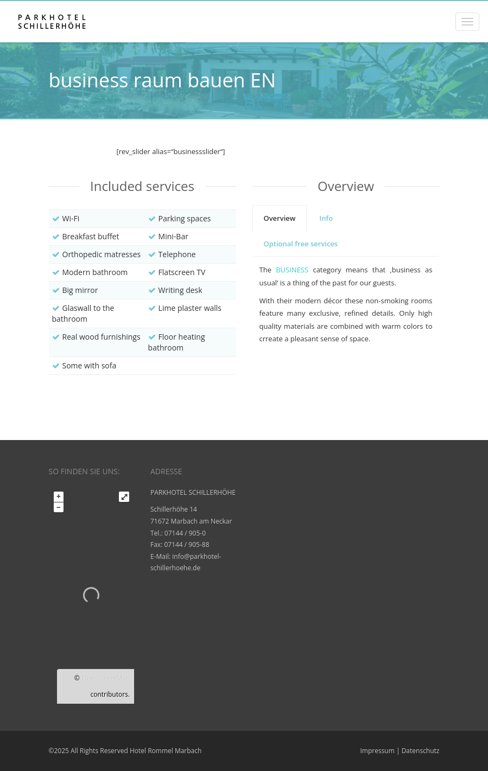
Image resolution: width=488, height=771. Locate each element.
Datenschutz (421, 750)
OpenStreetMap (105, 678)
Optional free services (301, 243)
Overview (280, 218)
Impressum (377, 750)
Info (326, 218)
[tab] (279, 218)
